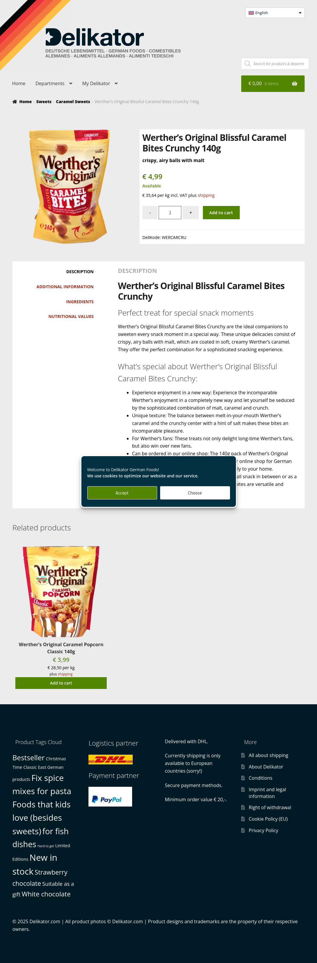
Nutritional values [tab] (70, 316)
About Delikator (266, 767)
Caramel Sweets (73, 101)
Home (18, 83)
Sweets (44, 101)
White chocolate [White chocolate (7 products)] (46, 893)
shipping (206, 195)
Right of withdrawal (270, 807)
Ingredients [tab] (79, 301)
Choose (195, 493)
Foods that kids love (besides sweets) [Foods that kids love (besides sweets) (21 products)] (41, 817)
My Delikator (96, 83)
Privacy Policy (263, 830)
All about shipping (268, 755)
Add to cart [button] (61, 683)
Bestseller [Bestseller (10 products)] (28, 757)
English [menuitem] (261, 12)
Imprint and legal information (267, 792)
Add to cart (221, 212)
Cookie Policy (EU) (268, 819)
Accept (122, 493)
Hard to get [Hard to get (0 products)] (45, 846)
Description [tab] (80, 271)
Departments (49, 83)
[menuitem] (275, 12)
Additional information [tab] (65, 286)
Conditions (260, 778)
